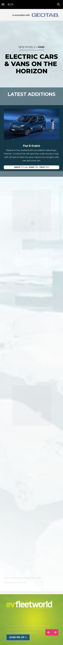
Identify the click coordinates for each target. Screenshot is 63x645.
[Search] (59, 4)
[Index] (3, 4)
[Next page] (55, 632)
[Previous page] (48, 632)
